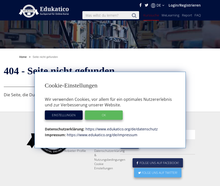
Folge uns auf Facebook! (158, 163)
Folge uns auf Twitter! (157, 173)
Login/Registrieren (185, 5)
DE (157, 5)
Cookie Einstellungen (103, 166)
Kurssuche (151, 15)
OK (104, 115)
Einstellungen (64, 115)
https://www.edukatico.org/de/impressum (101, 134)
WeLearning (170, 15)
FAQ (198, 15)
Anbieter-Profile (75, 151)
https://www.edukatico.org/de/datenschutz (121, 129)
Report (187, 15)
